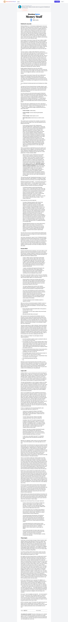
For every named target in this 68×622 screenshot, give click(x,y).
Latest (18, 1)
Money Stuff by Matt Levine (27, 5)
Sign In (62, 1)
